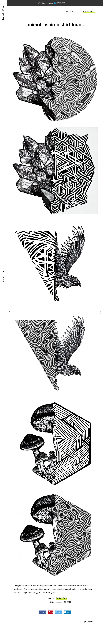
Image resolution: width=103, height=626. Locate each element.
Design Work (89, 12)
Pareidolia (71, 12)
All (57, 12)
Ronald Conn (3, 13)
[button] (88, 621)
